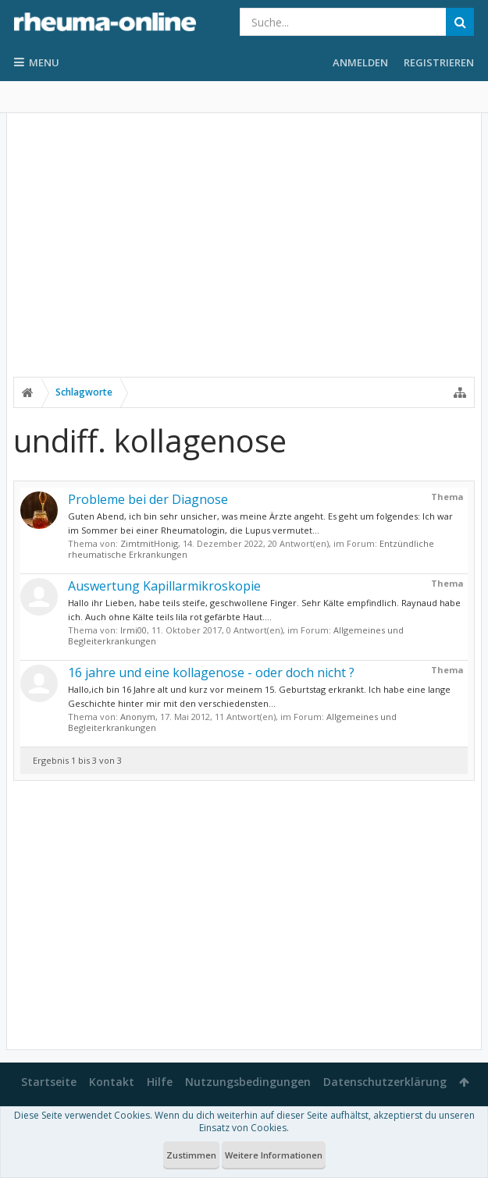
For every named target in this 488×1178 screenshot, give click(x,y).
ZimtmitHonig (149, 543)
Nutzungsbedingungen (248, 1081)
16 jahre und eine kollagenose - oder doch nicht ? (211, 672)
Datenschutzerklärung (385, 1081)
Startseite (49, 1081)
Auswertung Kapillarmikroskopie (164, 585)
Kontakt (111, 1081)
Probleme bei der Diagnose (148, 499)
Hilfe (160, 1081)
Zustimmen (191, 1155)
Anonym (137, 716)
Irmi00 (133, 630)
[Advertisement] (244, 255)
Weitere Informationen (273, 1155)
